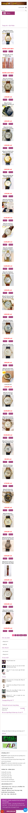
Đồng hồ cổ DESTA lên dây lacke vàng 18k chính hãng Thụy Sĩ (7, 152)
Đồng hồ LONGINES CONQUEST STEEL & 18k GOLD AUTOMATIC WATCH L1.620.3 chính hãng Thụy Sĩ (8, 248)
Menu (8, 13)
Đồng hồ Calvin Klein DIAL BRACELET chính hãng (8, 369)
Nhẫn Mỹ (4, 644)
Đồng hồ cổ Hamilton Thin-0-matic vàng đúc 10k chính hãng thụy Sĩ (8, 200)
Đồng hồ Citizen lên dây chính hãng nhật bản (8, 490)
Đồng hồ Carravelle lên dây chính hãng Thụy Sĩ (8, 441)
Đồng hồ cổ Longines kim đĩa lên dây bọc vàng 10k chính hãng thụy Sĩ (8, 586)
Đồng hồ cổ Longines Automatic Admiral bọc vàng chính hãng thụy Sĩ (8, 611)
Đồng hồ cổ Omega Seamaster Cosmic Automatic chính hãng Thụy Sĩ (7, 466)
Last (25, 635)
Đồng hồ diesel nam (10, 660)
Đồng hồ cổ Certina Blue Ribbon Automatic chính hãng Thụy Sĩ (8, 31)
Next (21, 635)
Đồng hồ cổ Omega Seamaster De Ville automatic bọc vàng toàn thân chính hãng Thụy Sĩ (8, 393)
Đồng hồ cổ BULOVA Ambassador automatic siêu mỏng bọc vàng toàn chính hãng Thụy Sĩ (8, 345)
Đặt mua (11, 51)
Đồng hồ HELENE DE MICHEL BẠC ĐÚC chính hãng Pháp (8, 176)
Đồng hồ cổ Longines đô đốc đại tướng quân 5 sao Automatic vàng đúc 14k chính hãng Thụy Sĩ (8, 417)
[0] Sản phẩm (21, 7)
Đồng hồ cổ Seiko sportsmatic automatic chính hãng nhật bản (7, 128)
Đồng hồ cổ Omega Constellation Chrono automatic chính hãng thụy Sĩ (7, 321)
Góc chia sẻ (5, 651)
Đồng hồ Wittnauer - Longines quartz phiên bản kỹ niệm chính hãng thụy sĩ (7, 514)
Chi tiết (5, 51)
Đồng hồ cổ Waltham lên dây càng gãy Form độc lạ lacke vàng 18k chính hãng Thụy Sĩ (8, 272)
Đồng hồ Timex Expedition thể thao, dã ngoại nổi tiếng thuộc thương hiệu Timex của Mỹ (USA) (8, 103)
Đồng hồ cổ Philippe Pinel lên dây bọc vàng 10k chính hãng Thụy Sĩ (8, 79)
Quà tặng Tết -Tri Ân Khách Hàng (8, 55)
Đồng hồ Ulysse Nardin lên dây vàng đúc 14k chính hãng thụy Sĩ (8, 297)
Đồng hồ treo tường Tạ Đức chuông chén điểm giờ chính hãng (8, 562)
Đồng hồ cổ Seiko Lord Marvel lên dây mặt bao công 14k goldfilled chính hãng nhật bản (8, 538)
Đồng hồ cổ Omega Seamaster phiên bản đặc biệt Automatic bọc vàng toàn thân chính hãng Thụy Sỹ (8, 224)
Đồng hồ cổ (5, 641)
